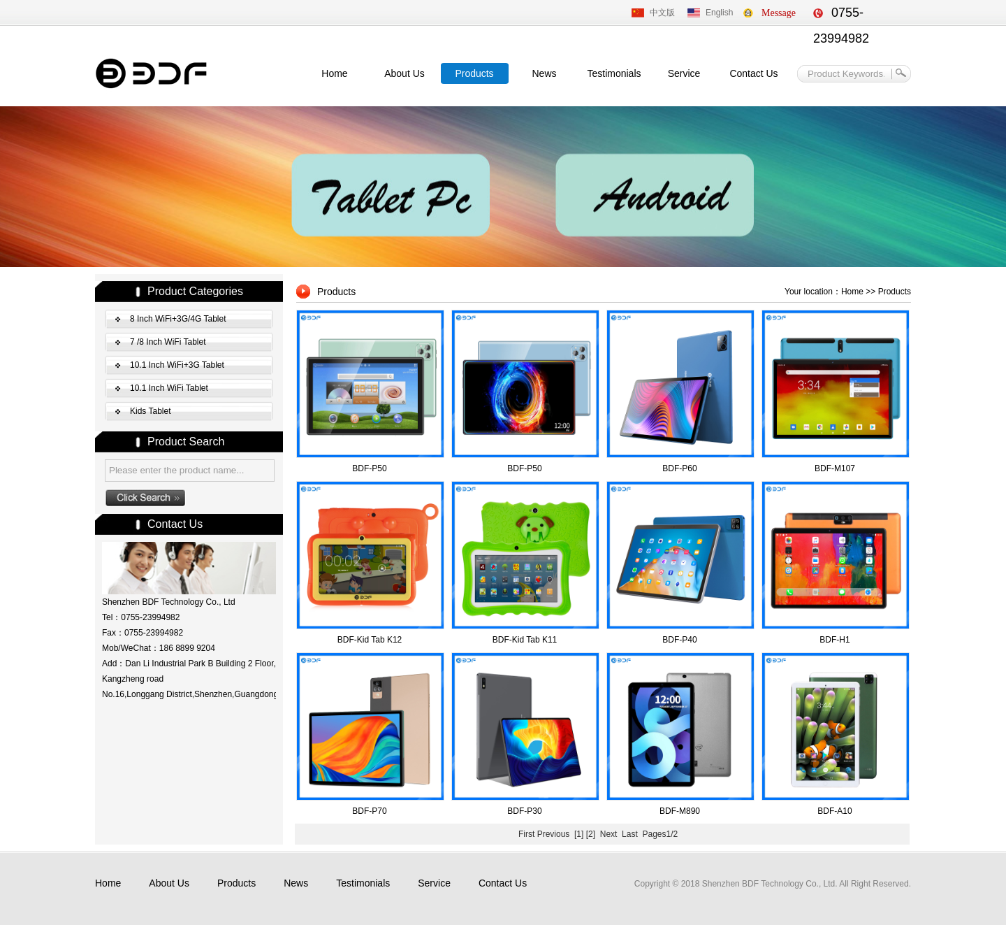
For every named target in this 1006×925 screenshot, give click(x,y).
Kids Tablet (150, 411)
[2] (590, 834)
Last (630, 834)
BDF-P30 (524, 811)
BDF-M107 (835, 468)
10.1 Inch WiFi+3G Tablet (177, 365)
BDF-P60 (679, 468)
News (544, 73)
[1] (578, 834)
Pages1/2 (660, 834)
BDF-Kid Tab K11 (525, 640)
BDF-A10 (834, 811)
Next (609, 834)
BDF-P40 (679, 640)
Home (334, 73)
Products (474, 73)
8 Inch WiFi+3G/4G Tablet (178, 319)
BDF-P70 (369, 811)
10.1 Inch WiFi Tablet (169, 388)
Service (684, 73)
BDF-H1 (834, 640)
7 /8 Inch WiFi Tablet (168, 342)
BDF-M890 (679, 811)
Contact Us (753, 73)
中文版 (662, 12)
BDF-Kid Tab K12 (369, 640)
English (719, 12)
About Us (404, 73)
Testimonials (614, 73)
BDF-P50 (369, 468)
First (526, 834)
